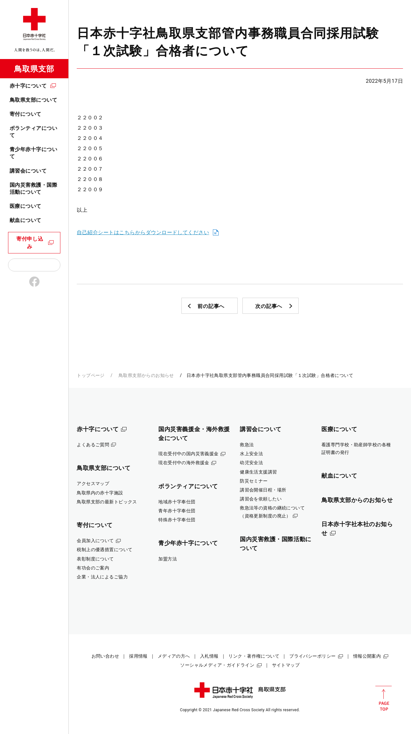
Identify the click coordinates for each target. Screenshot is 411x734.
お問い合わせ (105, 656)
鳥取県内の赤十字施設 (100, 492)
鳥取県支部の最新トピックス (107, 501)
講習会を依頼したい (261, 498)
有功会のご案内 (93, 567)
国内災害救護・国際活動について (33, 188)
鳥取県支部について (33, 100)
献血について (25, 220)
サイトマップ (286, 665)
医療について (25, 206)
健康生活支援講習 (258, 471)
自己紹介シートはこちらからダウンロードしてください (143, 232)
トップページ (91, 375)
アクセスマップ (93, 483)
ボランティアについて (33, 131)
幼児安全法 (251, 462)
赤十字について (28, 86)
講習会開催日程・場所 (263, 489)
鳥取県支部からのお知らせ (146, 375)
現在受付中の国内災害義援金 (188, 453)
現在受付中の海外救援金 (183, 462)
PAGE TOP (383, 698)
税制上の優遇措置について (104, 549)
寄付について (25, 114)
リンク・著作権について (253, 656)
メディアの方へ (174, 656)
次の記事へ (268, 306)
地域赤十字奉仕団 (176, 501)
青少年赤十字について (33, 152)
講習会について (28, 171)
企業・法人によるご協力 (102, 576)
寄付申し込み (29, 243)
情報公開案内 (367, 656)
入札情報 (209, 656)
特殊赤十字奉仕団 (176, 519)
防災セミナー (254, 480)
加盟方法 (167, 558)
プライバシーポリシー (312, 656)
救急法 (247, 444)
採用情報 (138, 656)
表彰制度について (95, 558)
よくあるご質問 (93, 444)
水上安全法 (251, 453)
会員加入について (95, 540)
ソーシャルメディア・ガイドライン (217, 665)
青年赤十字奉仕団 (176, 510)
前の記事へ (210, 306)
